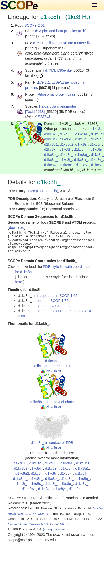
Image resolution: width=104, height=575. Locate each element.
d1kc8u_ (81, 160)
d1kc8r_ (97, 155)
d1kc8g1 (51, 144)
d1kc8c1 (82, 463)
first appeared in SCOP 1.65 (55, 296)
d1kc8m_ (81, 149)
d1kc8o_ (51, 155)
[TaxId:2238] (35, 112)
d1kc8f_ (97, 139)
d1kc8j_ (96, 144)
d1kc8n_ (36, 478)
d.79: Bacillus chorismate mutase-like (62, 43)
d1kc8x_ (67, 165)
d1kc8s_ (51, 160)
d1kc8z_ (75, 489)
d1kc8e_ (82, 139)
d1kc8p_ (66, 155)
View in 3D (52, 371)
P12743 (44, 117)
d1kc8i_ (81, 144)
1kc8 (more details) (42, 191)
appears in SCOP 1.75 (51, 301)
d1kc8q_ (82, 155)
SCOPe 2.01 (34, 25)
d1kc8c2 (51, 139)
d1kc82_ (51, 134)
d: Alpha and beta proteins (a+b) (61, 31)
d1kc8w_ (51, 165)
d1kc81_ (20, 463)
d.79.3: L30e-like (58, 70)
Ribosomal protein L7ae (56, 94)
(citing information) (56, 529)
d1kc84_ (82, 134)
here (18, 282)
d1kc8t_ (66, 160)
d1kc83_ (66, 134)
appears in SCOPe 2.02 (52, 306)
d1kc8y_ (82, 165)
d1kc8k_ (51, 149)
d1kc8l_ (66, 149)
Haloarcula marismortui (57, 106)
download (16, 227)
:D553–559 (36, 524)
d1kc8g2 (66, 144)
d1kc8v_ (96, 160)
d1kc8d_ (66, 139)
